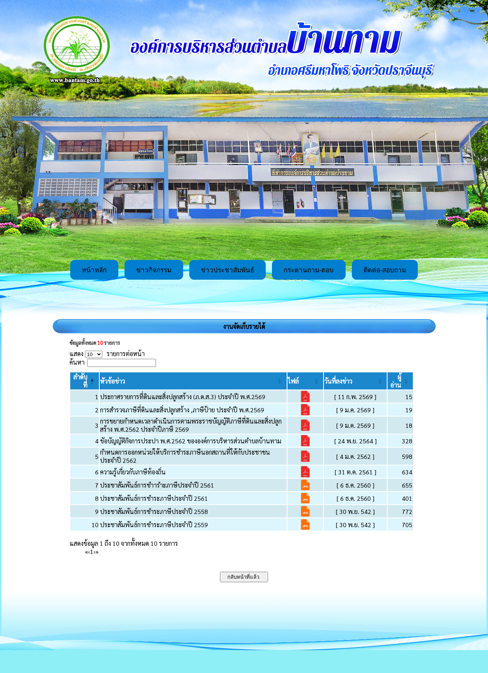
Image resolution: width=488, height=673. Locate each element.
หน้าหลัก (94, 270)
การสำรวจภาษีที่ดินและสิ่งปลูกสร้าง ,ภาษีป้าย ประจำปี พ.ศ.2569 (182, 410)
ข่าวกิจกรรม (153, 270)
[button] (112, 381)
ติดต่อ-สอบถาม (385, 270)
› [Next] (94, 551)
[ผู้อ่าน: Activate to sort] (400, 380)
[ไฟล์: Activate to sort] (305, 380)
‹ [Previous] (89, 551)
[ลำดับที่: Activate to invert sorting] (84, 380)
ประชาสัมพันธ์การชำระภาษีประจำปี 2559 (154, 525)
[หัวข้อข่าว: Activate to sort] (193, 380)
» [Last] (97, 551)
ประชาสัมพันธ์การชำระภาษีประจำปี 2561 (154, 498)
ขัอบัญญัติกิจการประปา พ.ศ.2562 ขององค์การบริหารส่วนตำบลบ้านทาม (190, 441)
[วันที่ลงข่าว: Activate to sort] (355, 380)
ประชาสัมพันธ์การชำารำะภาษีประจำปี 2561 (157, 485)
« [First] (86, 551)
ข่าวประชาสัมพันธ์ (227, 270)
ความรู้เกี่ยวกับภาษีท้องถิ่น (133, 472)
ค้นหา (77, 362)
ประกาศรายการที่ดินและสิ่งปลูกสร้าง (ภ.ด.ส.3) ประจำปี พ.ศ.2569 (182, 397)
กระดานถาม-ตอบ (309, 270)
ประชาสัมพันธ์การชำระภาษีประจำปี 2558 (154, 511)
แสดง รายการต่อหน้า (107, 353)
